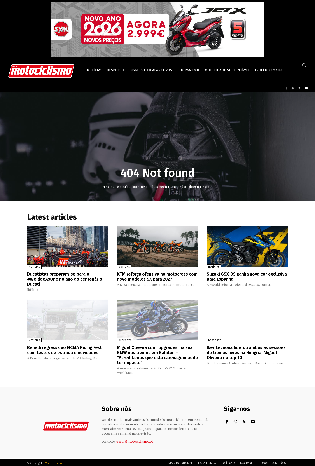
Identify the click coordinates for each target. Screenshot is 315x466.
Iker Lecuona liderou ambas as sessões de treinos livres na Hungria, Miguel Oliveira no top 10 (246, 351)
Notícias (34, 266)
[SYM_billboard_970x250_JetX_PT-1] (157, 56)
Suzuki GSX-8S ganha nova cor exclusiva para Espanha (247, 276)
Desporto (125, 339)
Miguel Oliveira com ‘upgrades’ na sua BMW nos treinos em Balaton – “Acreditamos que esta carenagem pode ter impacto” (157, 354)
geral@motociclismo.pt (134, 440)
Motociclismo (53, 461)
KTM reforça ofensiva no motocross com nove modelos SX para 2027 (157, 276)
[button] (304, 65)
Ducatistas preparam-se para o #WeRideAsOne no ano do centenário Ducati (64, 278)
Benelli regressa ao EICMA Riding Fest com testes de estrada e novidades (64, 349)
